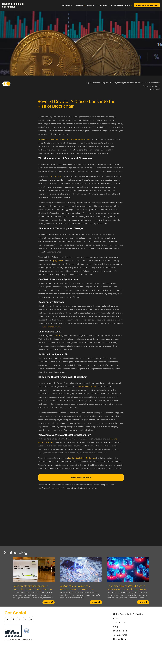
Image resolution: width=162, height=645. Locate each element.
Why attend (66, 5)
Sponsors (103, 5)
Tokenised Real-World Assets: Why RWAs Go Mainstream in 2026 (126, 589)
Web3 (57, 336)
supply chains (57, 261)
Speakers (79, 5)
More (128, 5)
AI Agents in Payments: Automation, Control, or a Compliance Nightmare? (76, 589)
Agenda (92, 5)
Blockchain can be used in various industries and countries (64, 139)
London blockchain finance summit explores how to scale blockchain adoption (32, 589)
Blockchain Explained (101, 83)
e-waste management (50, 327)
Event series (117, 5)
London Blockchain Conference (82, 458)
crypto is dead (55, 176)
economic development (85, 387)
